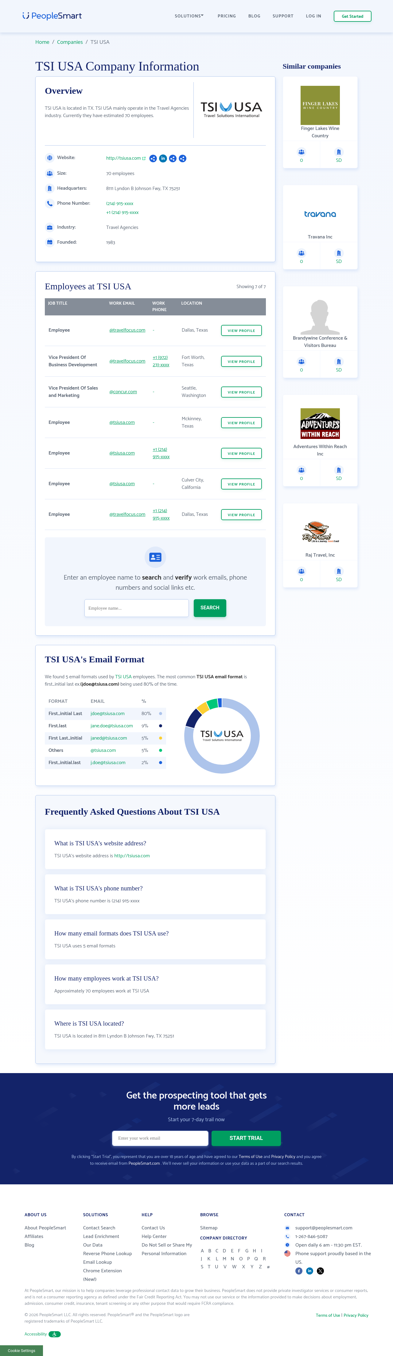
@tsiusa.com (122, 422)
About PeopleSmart (45, 1228)
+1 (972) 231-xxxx (161, 361)
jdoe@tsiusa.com (108, 714)
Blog (29, 1245)
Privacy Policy (283, 1156)
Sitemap (209, 1228)
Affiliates (34, 1236)
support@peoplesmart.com (318, 1228)
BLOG (254, 16)
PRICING (227, 16)
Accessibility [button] (43, 1334)
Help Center (154, 1236)
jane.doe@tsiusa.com (112, 726)
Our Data (93, 1245)
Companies (70, 42)
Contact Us (153, 1228)
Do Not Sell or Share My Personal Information (167, 1249)
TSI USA (123, 677)
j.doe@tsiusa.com (108, 763)
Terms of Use (251, 1156)
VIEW (241, 331)
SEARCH (210, 608)
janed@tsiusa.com (109, 738)
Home (42, 42)
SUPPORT (283, 16)
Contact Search (99, 1228)
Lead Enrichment (101, 1236)
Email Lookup (97, 1262)
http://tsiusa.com (123, 158)
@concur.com (123, 392)
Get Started (353, 16)
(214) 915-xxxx (119, 204)
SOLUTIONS (189, 16)
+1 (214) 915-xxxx (122, 212)
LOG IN (314, 16)
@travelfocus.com (128, 330)
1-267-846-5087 (306, 1236)
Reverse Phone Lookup (107, 1254)
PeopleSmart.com (144, 1163)
